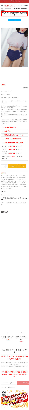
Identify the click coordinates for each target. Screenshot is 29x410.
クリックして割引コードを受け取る (12, 143)
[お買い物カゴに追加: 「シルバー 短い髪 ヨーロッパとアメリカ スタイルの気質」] (21, 333)
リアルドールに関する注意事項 (11, 139)
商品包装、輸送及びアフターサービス (13, 135)
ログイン (15, 202)
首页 (2, 8)
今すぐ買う (22, 166)
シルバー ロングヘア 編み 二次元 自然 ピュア (7, 337)
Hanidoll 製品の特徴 (9, 127)
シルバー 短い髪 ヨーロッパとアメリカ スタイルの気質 (21, 338)
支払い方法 (6, 131)
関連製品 (7, 8)
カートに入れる (12, 166)
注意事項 (3, 173)
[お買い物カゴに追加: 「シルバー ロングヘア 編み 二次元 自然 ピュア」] (7, 333)
